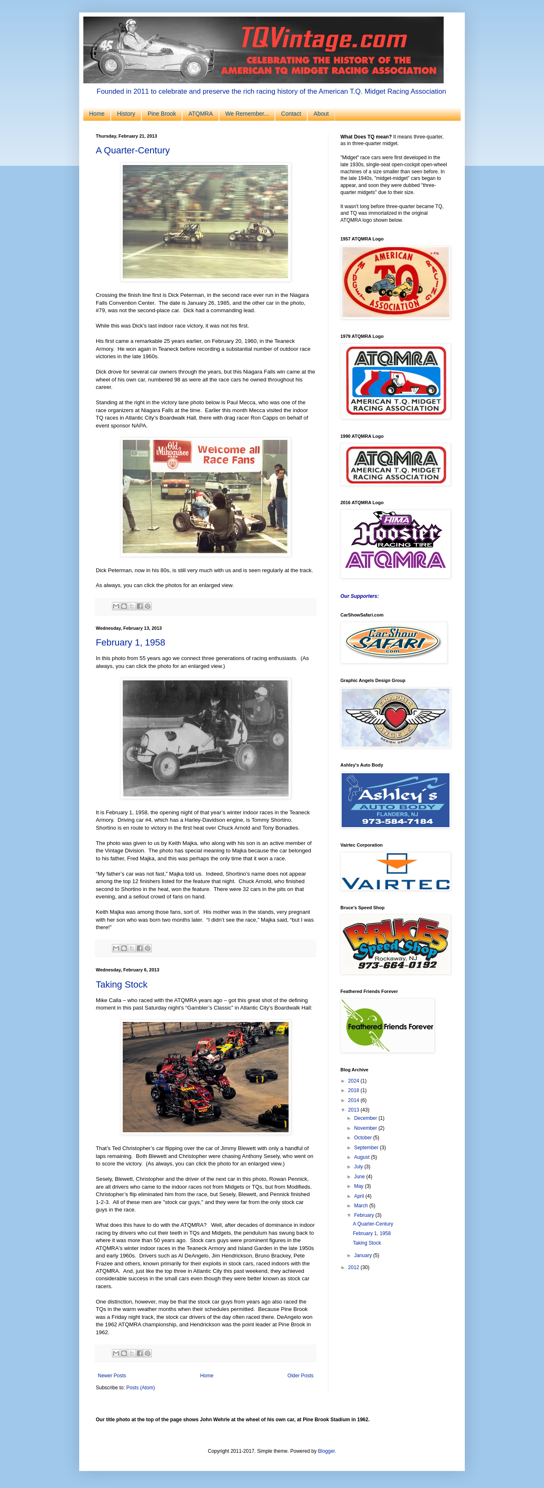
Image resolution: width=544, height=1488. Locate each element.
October (363, 1138)
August (362, 1157)
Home (96, 113)
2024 (354, 1081)
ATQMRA (200, 113)
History (126, 113)
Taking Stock (122, 984)
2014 (354, 1100)
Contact (291, 113)
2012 (354, 1267)
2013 (354, 1110)
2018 (354, 1090)
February (364, 1215)
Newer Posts (112, 1376)
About (321, 113)
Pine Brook (162, 113)
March (361, 1206)
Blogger (326, 1451)
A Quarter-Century (133, 150)
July (359, 1167)
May (359, 1186)
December (366, 1118)
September (367, 1148)
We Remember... (247, 113)
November (366, 1128)
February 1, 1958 (130, 642)
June (360, 1177)
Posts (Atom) (140, 1388)
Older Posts (300, 1376)
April (359, 1196)
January (363, 1255)
